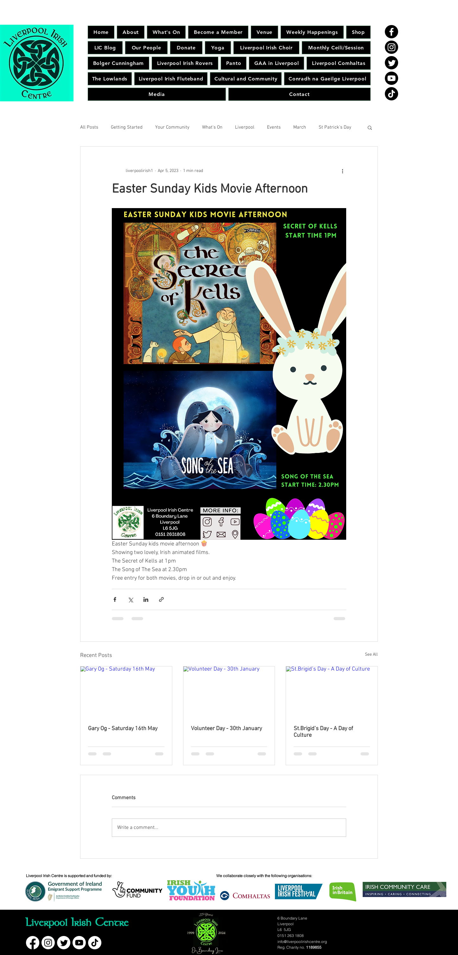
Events (274, 127)
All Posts (89, 127)
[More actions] (342, 171)
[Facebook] (391, 31)
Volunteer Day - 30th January (226, 728)
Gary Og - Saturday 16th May (122, 728)
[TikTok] (391, 93)
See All (371, 654)
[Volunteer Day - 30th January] (229, 692)
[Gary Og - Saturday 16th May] (126, 692)
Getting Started (127, 127)
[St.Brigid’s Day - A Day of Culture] (332, 692)
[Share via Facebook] (115, 599)
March (299, 127)
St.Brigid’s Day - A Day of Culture (323, 732)
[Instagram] (391, 47)
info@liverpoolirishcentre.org (302, 941)
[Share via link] (161, 599)
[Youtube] (391, 78)
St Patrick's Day (335, 127)
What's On (212, 127)
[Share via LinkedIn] (146, 599)
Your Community (172, 127)
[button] (370, 127)
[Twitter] (391, 62)
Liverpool (244, 127)
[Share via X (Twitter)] (130, 599)
